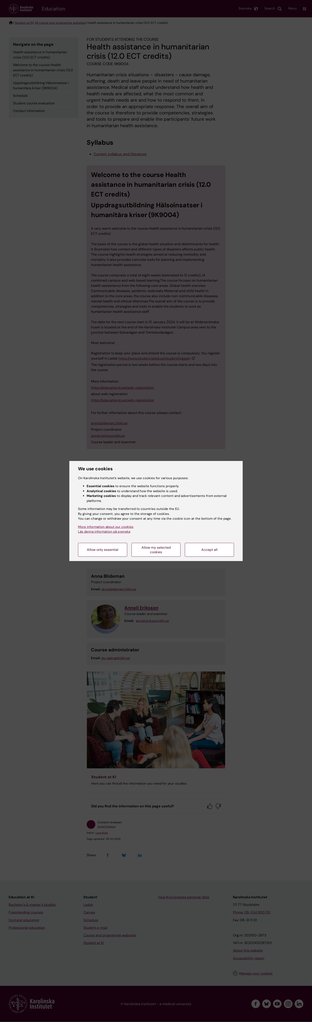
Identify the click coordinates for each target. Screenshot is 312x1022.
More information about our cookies (105, 527)
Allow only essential (102, 549)
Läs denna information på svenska (104, 531)
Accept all (209, 549)
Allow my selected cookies (156, 549)
